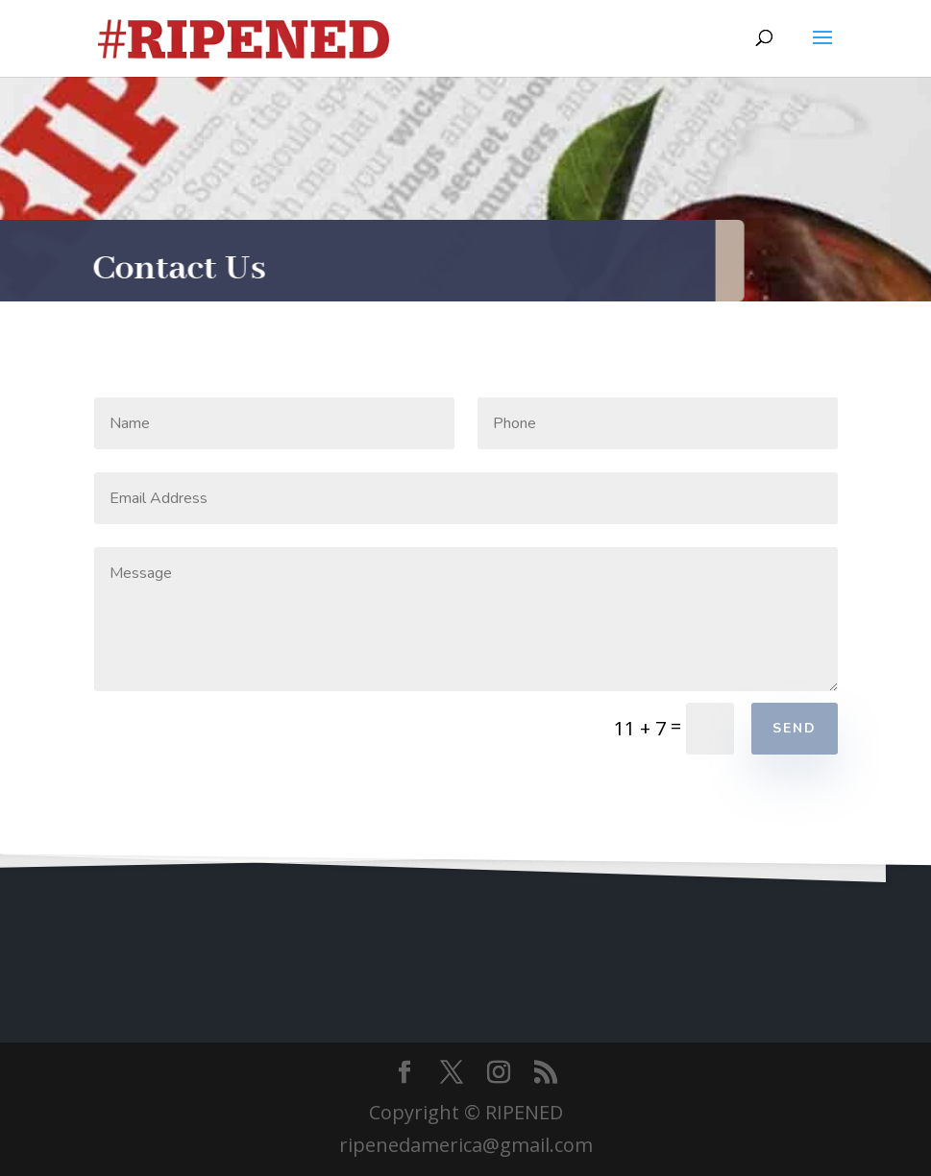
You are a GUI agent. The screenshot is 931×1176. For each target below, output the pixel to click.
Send (794, 728)
